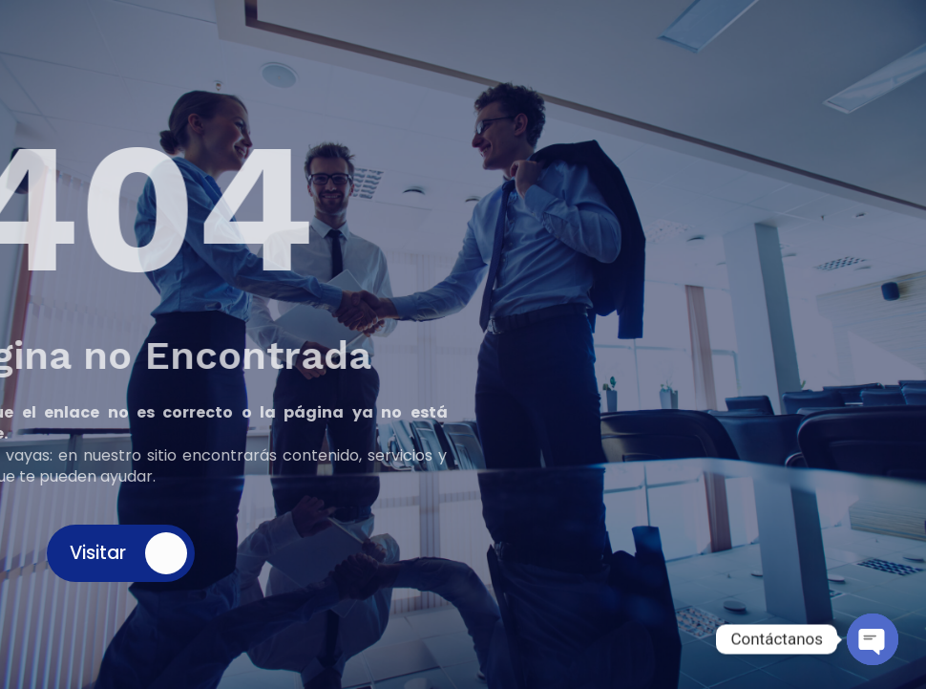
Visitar (98, 553)
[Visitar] (166, 553)
